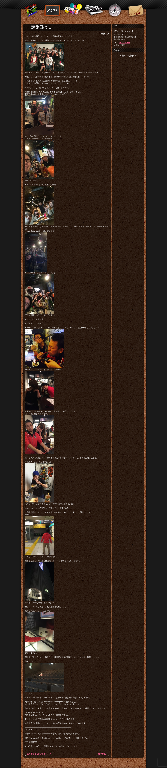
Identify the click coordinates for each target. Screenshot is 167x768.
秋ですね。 (102, 754)
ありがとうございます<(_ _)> (39, 754)
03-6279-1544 (124, 43)
